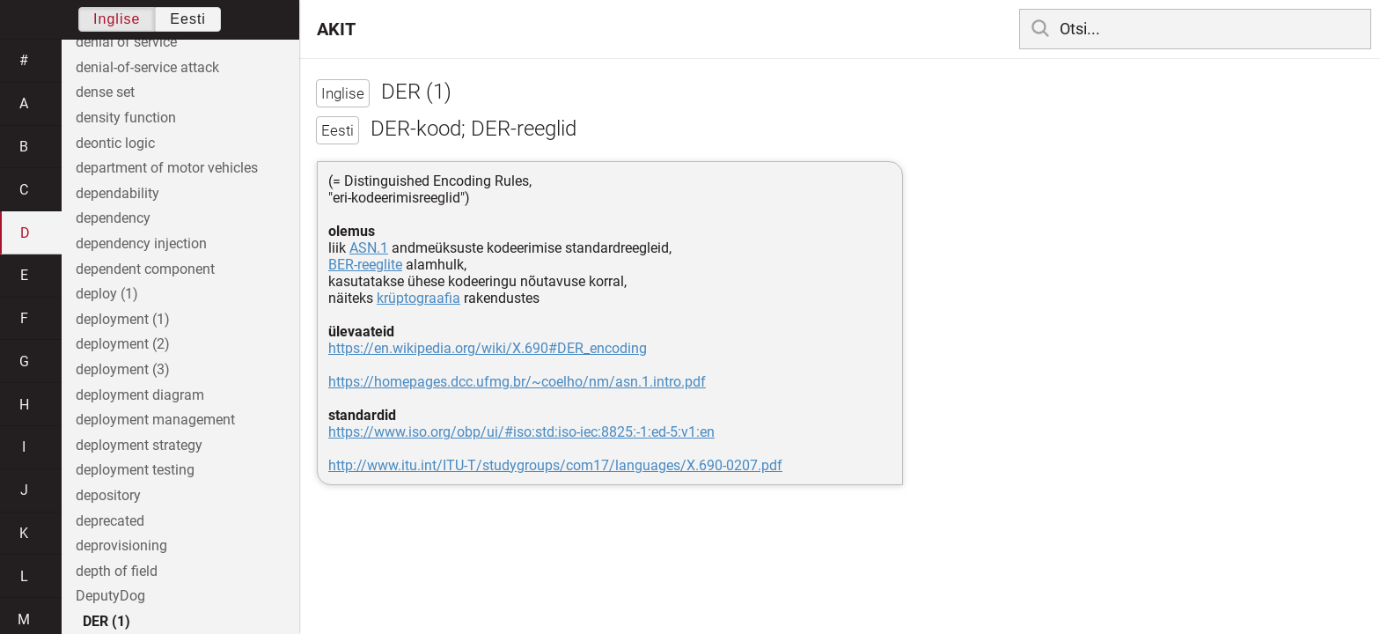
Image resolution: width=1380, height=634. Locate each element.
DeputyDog (110, 595)
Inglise (116, 18)
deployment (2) (123, 343)
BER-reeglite (365, 264)
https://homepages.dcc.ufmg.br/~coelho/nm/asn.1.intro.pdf (517, 381)
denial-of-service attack (147, 67)
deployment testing (135, 469)
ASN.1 (368, 248)
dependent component (145, 269)
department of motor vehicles (167, 167)
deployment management (155, 419)
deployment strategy (139, 445)
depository (108, 495)
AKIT (336, 29)
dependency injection (141, 243)
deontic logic (115, 143)
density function (126, 117)
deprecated (110, 520)
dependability (117, 193)
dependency (113, 218)
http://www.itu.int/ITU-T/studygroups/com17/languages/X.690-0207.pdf (555, 465)
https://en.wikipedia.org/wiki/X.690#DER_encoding (487, 348)
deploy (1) (107, 293)
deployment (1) (123, 319)
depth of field (117, 571)
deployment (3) (123, 369)
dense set (105, 92)
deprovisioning (121, 545)
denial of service (126, 41)
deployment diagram (140, 395)
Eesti (188, 18)
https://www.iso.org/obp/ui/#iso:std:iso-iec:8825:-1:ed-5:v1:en (521, 432)
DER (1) (106, 621)
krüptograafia (418, 298)
